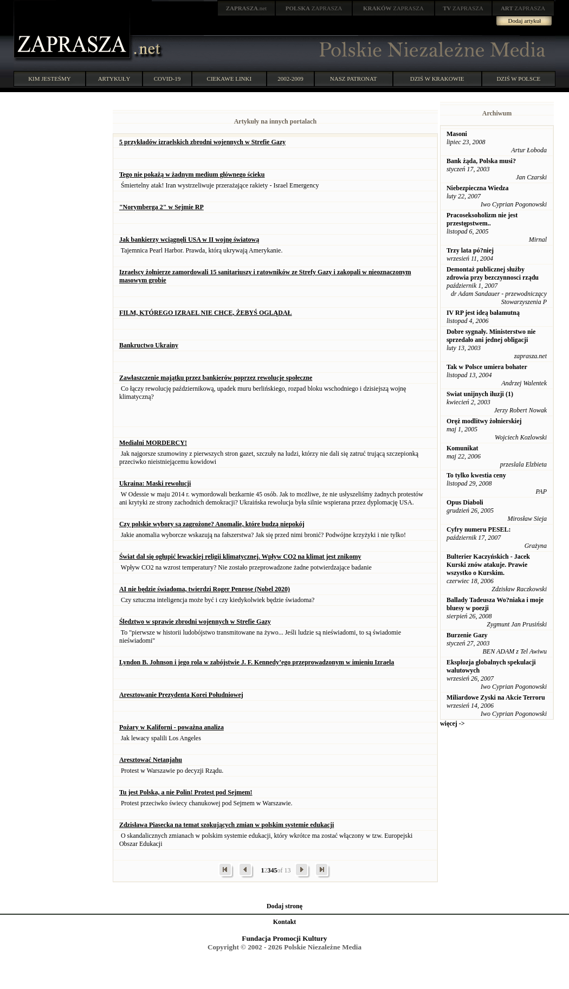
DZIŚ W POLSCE (518, 78)
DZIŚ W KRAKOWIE (437, 78)
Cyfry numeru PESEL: (479, 529)
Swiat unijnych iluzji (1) (480, 394)
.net (246, 8)
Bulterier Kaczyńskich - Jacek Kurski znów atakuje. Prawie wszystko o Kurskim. (488, 565)
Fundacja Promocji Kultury (284, 938)
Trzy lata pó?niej (470, 250)
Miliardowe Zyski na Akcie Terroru (496, 697)
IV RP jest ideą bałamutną (483, 312)
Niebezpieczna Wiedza (478, 188)
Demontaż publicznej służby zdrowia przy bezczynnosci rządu (493, 273)
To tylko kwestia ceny (476, 475)
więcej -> (452, 723)
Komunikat (463, 448)
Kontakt (284, 922)
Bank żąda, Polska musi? (481, 161)
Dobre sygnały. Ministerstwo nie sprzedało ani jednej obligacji (491, 336)
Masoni (457, 134)
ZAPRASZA (314, 8)
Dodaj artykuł (524, 20)
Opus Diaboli (465, 502)
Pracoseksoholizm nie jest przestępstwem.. (482, 219)
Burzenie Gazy (467, 635)
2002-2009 (290, 78)
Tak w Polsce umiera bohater (487, 367)
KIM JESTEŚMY (49, 78)
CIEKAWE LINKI (229, 78)
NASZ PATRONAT (353, 78)
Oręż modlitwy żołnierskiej (484, 421)
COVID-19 (167, 78)
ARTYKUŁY (114, 78)
